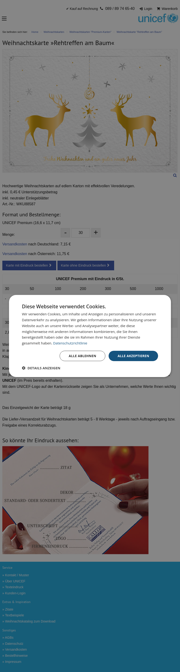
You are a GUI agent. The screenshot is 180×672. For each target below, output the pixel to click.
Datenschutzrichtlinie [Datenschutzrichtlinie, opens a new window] (70, 343)
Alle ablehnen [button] (82, 356)
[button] (41, 368)
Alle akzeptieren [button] (133, 356)
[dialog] (90, 336)
